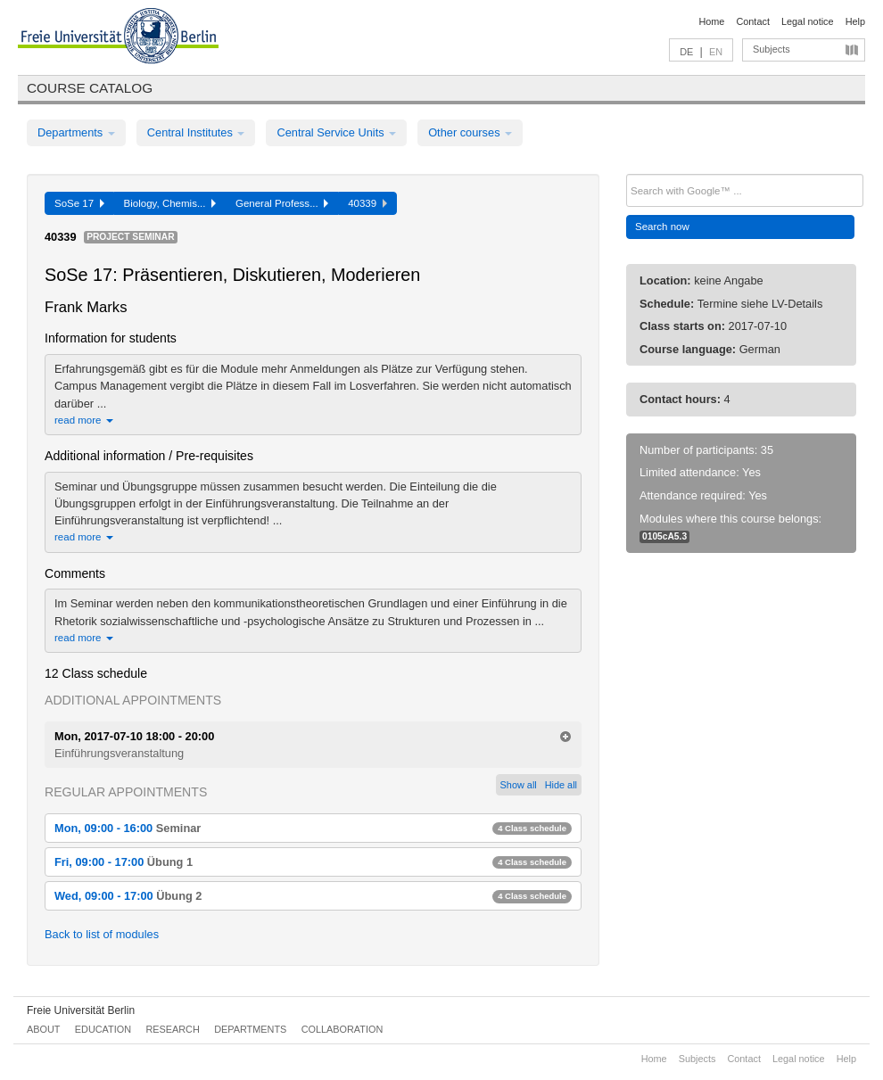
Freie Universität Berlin (81, 1010)
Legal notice (807, 21)
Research (172, 1029)
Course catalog (90, 87)
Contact (752, 21)
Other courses (470, 132)
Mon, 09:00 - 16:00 (313, 828)
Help (855, 21)
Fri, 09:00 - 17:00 (313, 862)
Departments (76, 132)
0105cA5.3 (664, 536)
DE (686, 51)
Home (711, 21)
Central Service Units (336, 132)
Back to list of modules (102, 934)
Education (103, 1029)
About (43, 1029)
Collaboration (342, 1029)
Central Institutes (196, 132)
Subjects (771, 49)
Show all (518, 784)
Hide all (561, 784)
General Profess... (281, 203)
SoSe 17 (79, 203)
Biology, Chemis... (170, 203)
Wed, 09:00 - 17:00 (313, 896)
